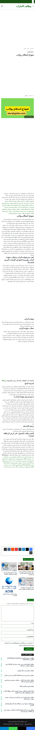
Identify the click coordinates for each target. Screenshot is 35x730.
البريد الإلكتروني (30, 629)
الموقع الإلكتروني (30, 636)
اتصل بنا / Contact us (18, 724)
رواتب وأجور (26, 48)
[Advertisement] (17, 28)
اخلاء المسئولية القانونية (8, 724)
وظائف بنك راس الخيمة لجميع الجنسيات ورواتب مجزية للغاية (17, 211)
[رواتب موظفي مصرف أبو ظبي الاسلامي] (9, 585)
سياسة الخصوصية (28, 724)
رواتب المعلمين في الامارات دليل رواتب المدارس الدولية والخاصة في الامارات (26, 573)
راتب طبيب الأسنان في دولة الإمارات (25, 457)
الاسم (32, 623)
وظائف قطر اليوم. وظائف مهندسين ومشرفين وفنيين (21, 213)
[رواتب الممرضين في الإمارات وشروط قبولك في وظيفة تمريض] (26, 581)
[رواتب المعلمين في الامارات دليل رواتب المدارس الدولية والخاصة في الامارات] (26, 566)
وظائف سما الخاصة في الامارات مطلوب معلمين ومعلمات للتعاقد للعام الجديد (18, 463)
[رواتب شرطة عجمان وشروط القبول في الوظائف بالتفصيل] (9, 566)
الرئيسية (32, 48)
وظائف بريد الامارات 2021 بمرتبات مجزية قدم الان (16, 467)
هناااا (3, 380)
